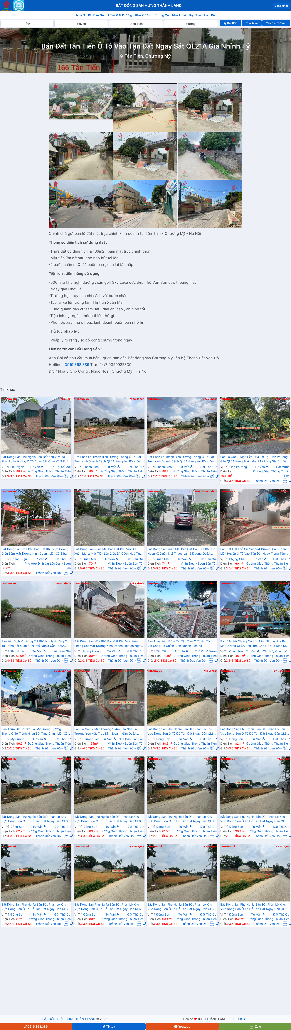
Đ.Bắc (277, 399)
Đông (277, 583)
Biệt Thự (195, 15)
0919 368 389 (77, 364)
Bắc (132, 399)
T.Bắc (206, 491)
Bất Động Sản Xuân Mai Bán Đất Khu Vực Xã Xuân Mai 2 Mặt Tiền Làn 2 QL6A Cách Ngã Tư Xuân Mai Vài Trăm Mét (107, 551)
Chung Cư (161, 15)
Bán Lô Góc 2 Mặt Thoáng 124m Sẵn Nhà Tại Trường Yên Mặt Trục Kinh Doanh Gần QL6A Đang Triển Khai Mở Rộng (105, 731)
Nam (57, 671)
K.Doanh (123, 491)
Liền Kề (209, 15)
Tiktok (109, 1026)
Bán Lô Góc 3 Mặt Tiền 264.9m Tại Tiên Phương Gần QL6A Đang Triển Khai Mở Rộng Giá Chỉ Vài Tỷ (254, 459)
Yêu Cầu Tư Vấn (276, 23)
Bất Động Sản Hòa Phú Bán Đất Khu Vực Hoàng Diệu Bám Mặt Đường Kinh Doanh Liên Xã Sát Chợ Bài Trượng (34, 551)
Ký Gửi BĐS (230, 23)
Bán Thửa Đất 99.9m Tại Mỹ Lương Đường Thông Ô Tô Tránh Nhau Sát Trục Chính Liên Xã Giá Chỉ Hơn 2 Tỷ (34, 731)
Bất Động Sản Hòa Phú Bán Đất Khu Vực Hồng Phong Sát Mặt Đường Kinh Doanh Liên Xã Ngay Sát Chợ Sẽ (108, 643)
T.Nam (59, 491)
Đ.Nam (132, 759)
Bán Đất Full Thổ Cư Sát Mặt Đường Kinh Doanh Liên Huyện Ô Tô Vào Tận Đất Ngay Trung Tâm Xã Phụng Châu (253, 551)
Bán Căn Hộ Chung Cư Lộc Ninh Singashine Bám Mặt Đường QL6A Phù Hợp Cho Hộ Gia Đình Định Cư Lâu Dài (254, 643)
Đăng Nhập (282, 5)
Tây (63, 399)
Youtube (182, 1026)
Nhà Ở (80, 15)
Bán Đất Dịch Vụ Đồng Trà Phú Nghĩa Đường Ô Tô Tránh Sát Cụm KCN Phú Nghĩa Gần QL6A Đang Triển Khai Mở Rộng (34, 643)
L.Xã (50, 491)
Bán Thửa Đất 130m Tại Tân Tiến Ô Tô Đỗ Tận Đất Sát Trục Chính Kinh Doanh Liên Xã (179, 643)
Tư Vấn (36, 467)
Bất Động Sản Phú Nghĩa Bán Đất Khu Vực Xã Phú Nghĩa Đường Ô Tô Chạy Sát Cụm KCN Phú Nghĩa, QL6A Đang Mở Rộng (34, 459)
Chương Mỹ (8, 399)
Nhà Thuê (179, 15)
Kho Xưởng (143, 15)
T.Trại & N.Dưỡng (119, 15)
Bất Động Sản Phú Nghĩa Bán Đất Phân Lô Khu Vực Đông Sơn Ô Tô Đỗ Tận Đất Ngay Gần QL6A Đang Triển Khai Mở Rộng (181, 731)
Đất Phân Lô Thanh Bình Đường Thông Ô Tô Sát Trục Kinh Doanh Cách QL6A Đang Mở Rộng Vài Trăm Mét (107, 459)
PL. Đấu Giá (96, 15)
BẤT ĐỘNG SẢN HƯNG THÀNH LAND (68, 1019)
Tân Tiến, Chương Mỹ (148, 56)
